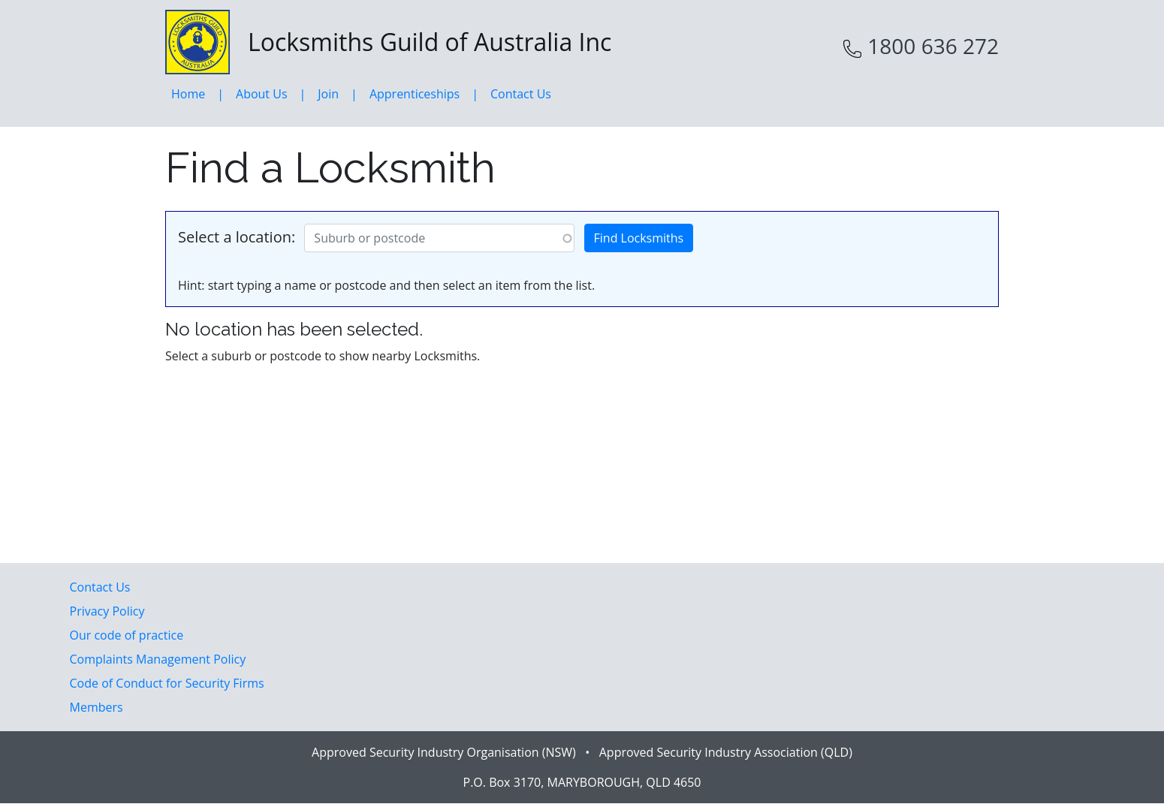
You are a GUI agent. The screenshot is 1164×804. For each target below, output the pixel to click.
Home (188, 94)
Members (96, 707)
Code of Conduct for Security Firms (167, 683)
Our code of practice (127, 635)
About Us (262, 94)
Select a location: (236, 237)
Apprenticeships (414, 94)
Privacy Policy (107, 611)
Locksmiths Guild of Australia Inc (388, 42)
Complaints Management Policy (158, 659)
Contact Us (520, 94)
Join (328, 94)
